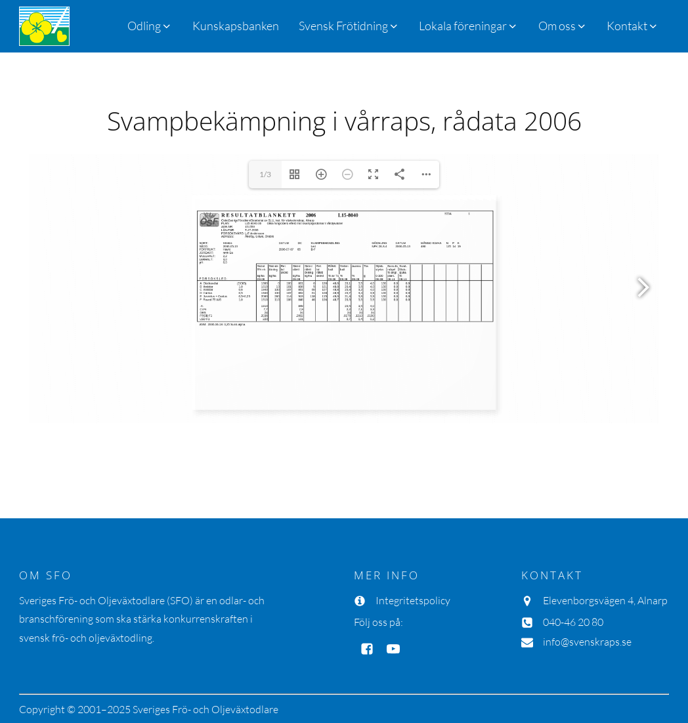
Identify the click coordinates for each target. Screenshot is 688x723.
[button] (349, 26)
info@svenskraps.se (587, 641)
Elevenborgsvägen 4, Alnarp (605, 600)
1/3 (265, 174)
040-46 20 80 (573, 622)
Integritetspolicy (413, 600)
